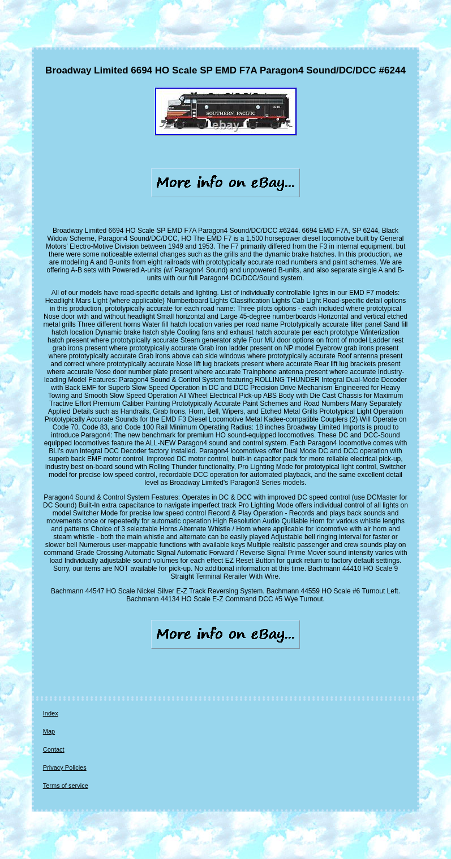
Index (50, 713)
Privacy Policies (65, 767)
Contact (54, 749)
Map (49, 731)
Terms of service (65, 785)
